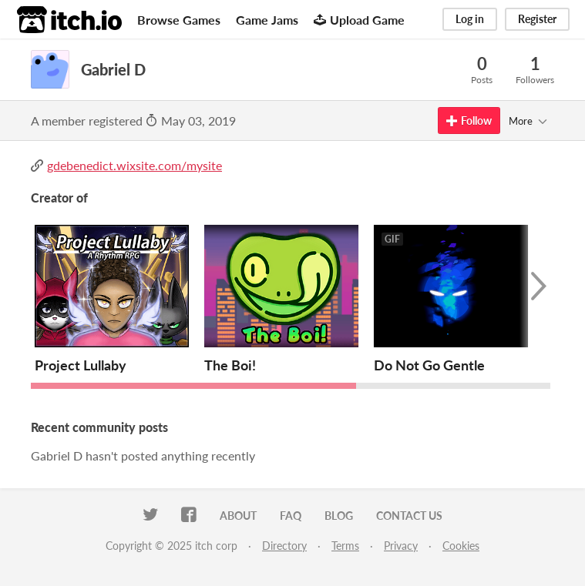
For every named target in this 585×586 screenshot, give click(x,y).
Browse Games (178, 19)
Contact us (409, 515)
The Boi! (230, 365)
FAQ (290, 515)
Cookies (460, 545)
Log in (470, 18)
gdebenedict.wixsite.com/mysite (134, 165)
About (238, 515)
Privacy (401, 545)
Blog (338, 515)
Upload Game (359, 19)
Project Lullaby (80, 365)
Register (537, 18)
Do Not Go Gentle (429, 365)
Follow (469, 120)
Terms (345, 545)
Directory (284, 545)
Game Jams (267, 19)
